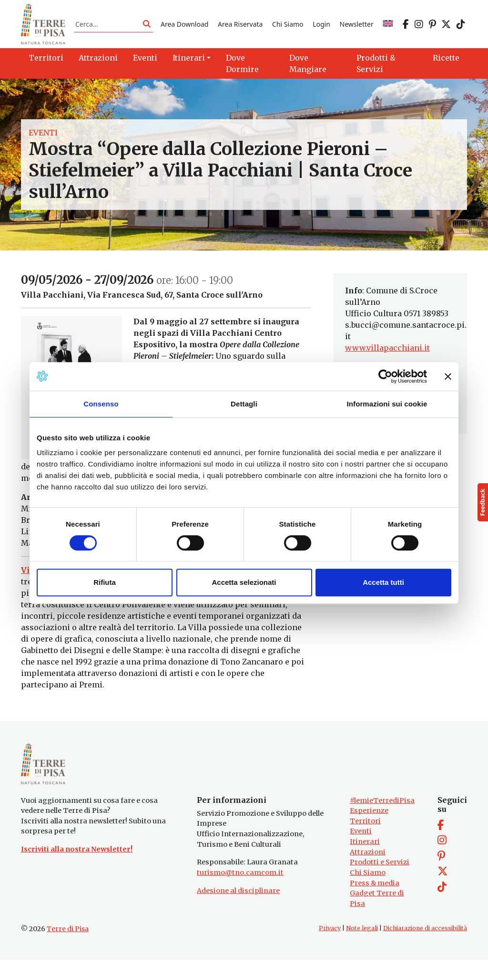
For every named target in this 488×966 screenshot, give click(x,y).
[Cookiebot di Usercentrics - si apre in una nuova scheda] (385, 376)
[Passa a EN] (388, 26)
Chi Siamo (287, 25)
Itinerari (365, 847)
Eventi (43, 135)
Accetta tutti (383, 582)
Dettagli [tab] (244, 404)
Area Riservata (240, 25)
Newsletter (357, 25)
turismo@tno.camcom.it (240, 878)
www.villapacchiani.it (387, 351)
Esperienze (369, 816)
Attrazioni (368, 857)
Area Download (184, 25)
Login (321, 25)
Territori (365, 827)
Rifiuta (104, 582)
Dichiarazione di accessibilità (425, 934)
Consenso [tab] (100, 404)
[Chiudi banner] (448, 376)
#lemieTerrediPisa (382, 806)
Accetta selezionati (244, 582)
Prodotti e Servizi (379, 868)
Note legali (362, 934)
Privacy (330, 934)
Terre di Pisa (68, 935)
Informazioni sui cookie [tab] (387, 404)
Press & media (374, 888)
